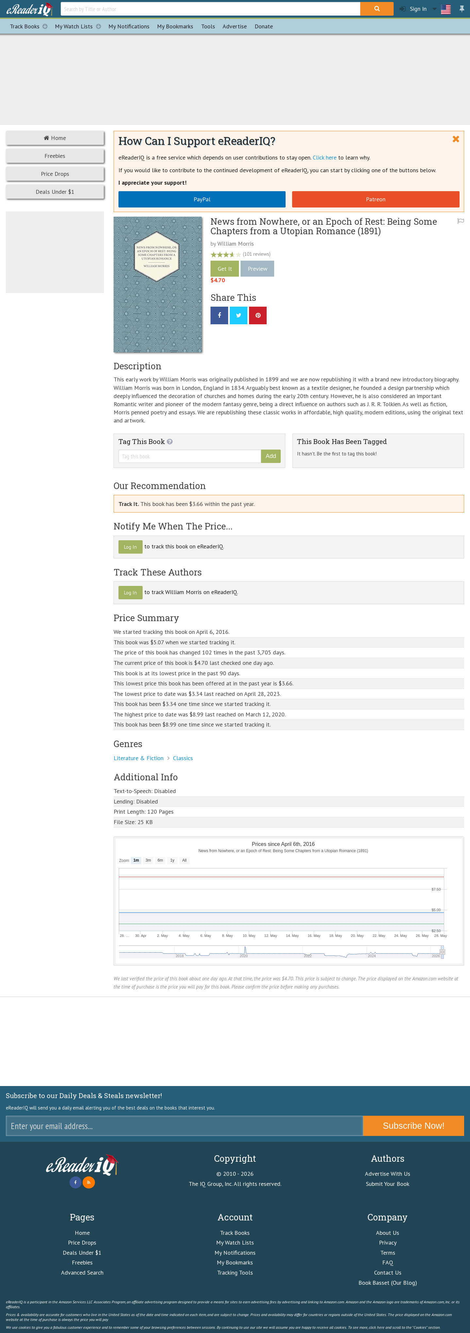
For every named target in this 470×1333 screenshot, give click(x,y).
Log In (130, 547)
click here (376, 1327)
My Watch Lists (79, 26)
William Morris (235, 243)
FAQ (387, 1262)
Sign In (413, 9)
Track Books (30, 26)
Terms (387, 1252)
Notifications (128, 26)
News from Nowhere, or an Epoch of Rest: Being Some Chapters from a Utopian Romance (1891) (324, 226)
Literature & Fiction (139, 758)
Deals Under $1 (55, 191)
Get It (225, 268)
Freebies (54, 156)
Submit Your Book (387, 1183)
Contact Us (387, 1272)
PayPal (202, 199)
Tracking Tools (235, 1272)
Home (55, 138)
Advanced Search (82, 1272)
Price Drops (55, 173)
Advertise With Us (387, 1173)
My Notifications (235, 1252)
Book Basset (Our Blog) (387, 1282)
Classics (183, 758)
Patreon (375, 199)
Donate (264, 26)
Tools (208, 26)
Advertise (235, 26)
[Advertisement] (235, 78)
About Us (387, 1232)
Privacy (388, 1242)
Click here (325, 157)
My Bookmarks (235, 1262)
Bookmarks (175, 26)
